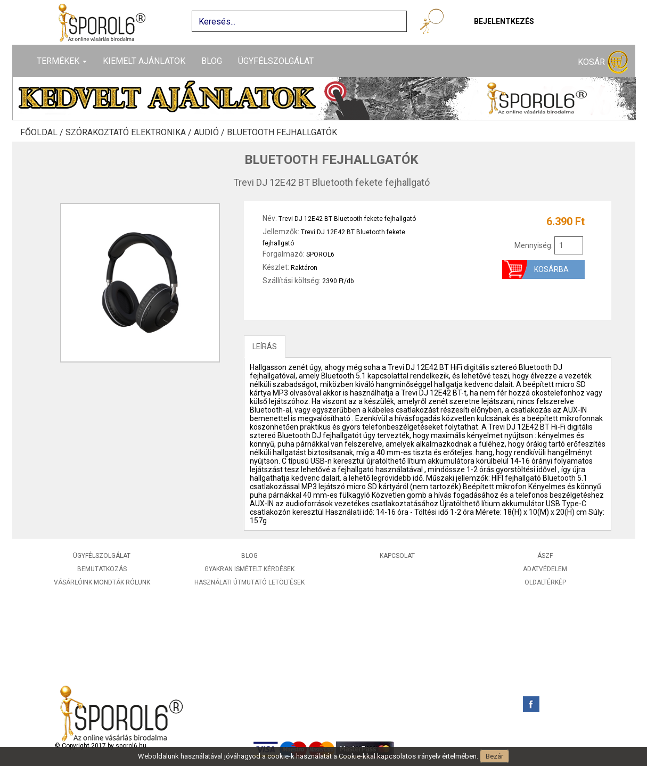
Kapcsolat (397, 555)
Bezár (494, 756)
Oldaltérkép (545, 582)
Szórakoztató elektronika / (129, 132)
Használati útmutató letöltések (249, 582)
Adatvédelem (545, 569)
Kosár (603, 63)
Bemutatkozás (102, 569)
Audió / (210, 132)
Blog (211, 61)
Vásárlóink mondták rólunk (102, 582)
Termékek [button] (62, 61)
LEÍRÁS (264, 346)
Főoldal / (42, 132)
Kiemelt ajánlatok (144, 61)
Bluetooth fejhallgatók (282, 132)
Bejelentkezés (504, 21)
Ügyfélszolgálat (276, 61)
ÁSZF (545, 555)
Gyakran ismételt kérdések (249, 569)
